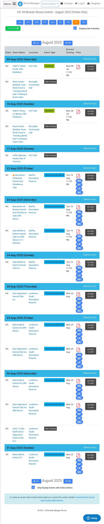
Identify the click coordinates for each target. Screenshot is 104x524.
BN (79, 183)
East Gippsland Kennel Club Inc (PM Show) (20, 410)
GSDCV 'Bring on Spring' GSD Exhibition (19, 116)
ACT (28, 25)
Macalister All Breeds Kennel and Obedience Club (19, 183)
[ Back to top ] (89, 61)
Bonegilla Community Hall (34, 87)
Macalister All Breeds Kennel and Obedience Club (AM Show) (20, 215)
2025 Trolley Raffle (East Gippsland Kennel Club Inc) (18, 437)
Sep (68, 45)
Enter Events (49, 5)
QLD (52, 25)
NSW (37, 25)
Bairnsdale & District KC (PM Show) (19, 330)
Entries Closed (90, 70)
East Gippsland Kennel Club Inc (20, 299)
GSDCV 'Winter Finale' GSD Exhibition (19, 71)
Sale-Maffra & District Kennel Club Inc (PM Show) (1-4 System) (19, 239)
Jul (36, 45)
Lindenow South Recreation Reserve (34, 412)
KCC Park (33, 68)
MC (79, 195)
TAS (68, 25)
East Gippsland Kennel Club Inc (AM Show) (20, 354)
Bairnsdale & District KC (18, 458)
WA (83, 25)
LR (79, 191)
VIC (76, 25)
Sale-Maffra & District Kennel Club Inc (19, 267)
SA (60, 25)
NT (45, 25)
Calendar (12, 31)
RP (79, 187)
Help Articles (57, 503)
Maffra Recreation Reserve (34, 180)
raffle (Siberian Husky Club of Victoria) (19, 161)
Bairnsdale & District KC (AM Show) (19, 385)
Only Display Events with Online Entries (55, 490)
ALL (20, 25)
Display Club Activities (89, 31)
